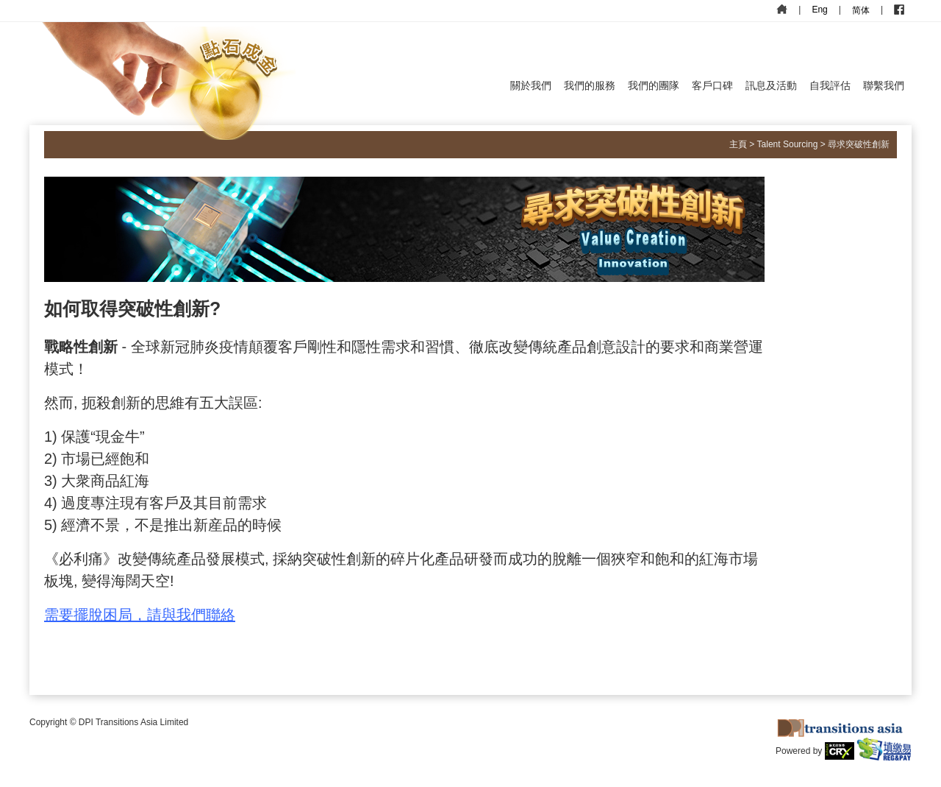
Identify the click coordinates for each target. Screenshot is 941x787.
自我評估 (830, 85)
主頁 (738, 144)
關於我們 (530, 85)
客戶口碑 (712, 85)
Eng (819, 9)
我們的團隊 (653, 85)
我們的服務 (589, 85)
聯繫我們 (883, 85)
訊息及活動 (771, 85)
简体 (861, 10)
